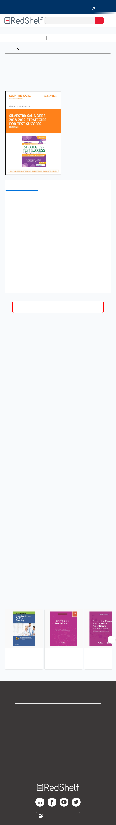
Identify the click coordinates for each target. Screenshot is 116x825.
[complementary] (58, 631)
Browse (27, 49)
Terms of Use (58, 740)
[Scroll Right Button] (112, 640)
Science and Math (87, 38)
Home (10, 49)
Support (58, 720)
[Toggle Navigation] (108, 20)
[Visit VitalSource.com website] (58, 7)
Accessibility (58, 759)
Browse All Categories (23, 38)
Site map (58, 769)
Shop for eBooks (58, 711)
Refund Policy (58, 750)
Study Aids (60, 38)
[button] (57, 201)
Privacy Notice (58, 730)
